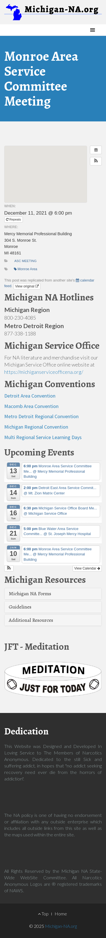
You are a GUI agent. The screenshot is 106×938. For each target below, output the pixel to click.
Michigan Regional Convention (36, 427)
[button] (82, 30)
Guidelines (20, 606)
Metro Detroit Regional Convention (41, 416)
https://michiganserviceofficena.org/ (43, 372)
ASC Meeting (25, 261)
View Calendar (87, 568)
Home (61, 913)
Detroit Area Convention (29, 395)
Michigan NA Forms (30, 593)
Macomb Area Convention (31, 406)
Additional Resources (31, 620)
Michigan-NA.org (61, 926)
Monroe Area (25, 269)
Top (43, 913)
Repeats (14, 219)
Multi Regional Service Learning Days (43, 437)
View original (27, 286)
